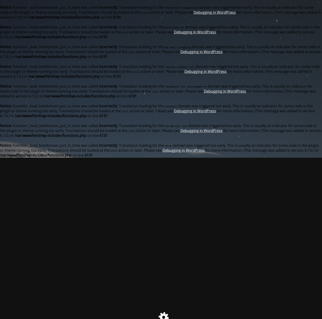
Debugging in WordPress (215, 12)
